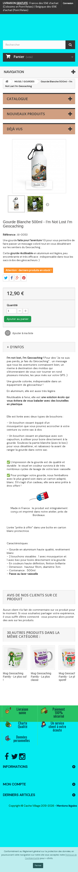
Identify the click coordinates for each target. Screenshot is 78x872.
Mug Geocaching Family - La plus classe (41, 676)
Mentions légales (67, 805)
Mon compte (14, 784)
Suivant (47, 204)
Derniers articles (19, 795)
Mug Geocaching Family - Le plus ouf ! (14, 676)
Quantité (12, 305)
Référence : (10, 234)
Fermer (38, 865)
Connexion (68, 3)
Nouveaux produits (26, 114)
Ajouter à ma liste (22, 333)
